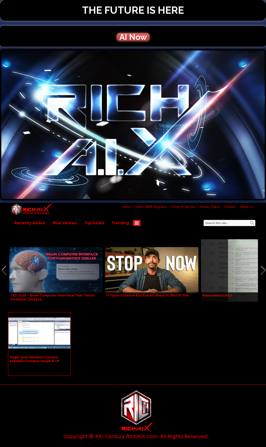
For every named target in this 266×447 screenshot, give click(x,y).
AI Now (133, 37)
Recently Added (30, 223)
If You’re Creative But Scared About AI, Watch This (147, 295)
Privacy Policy (210, 207)
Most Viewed (65, 223)
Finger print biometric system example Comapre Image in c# (35, 359)
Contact (230, 207)
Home (126, 207)
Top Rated (94, 223)
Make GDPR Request (150, 207)
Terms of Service (183, 207)
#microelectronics (217, 295)
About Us (246, 207)
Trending (120, 223)
